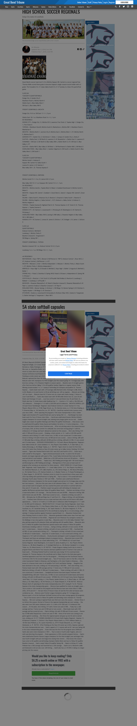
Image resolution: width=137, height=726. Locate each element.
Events (13, 7)
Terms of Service (71, 358)
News (6, 7)
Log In (106, 2)
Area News (20, 7)
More (89, 7)
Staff (89, 2)
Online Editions (52, 7)
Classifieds (72, 7)
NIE (60, 7)
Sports (28, 7)
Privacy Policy (69, 360)
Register (112, 2)
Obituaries (35, 7)
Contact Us (81, 7)
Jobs (65, 7)
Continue (68, 374)
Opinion (43, 7)
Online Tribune (81, 2)
